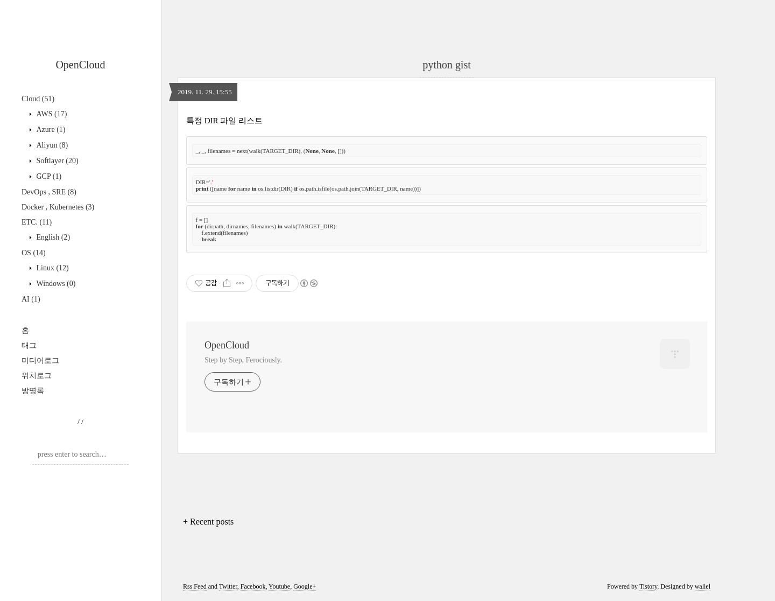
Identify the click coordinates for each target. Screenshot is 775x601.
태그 (29, 345)
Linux (51, 268)
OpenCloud (80, 65)
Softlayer (56, 161)
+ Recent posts (208, 521)
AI (31, 299)
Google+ (304, 586)
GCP (47, 176)
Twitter (228, 586)
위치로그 (37, 376)
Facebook (253, 586)
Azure (50, 129)
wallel (702, 586)
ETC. (37, 222)
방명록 (33, 391)
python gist (446, 65)
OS (34, 253)
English (52, 237)
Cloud (38, 99)
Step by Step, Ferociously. (243, 360)
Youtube (279, 586)
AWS (50, 114)
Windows (54, 283)
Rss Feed (195, 586)
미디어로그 (40, 361)
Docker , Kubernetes (58, 207)
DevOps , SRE (49, 192)
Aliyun (51, 145)
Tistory (648, 586)
